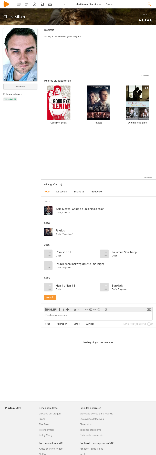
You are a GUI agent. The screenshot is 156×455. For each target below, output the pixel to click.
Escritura (79, 191)
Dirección (61, 191)
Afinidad (90, 324)
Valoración (62, 324)
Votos (77, 324)
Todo (47, 191)
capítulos (67, 234)
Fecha (47, 324)
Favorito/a (20, 86)
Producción (96, 191)
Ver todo (50, 297)
